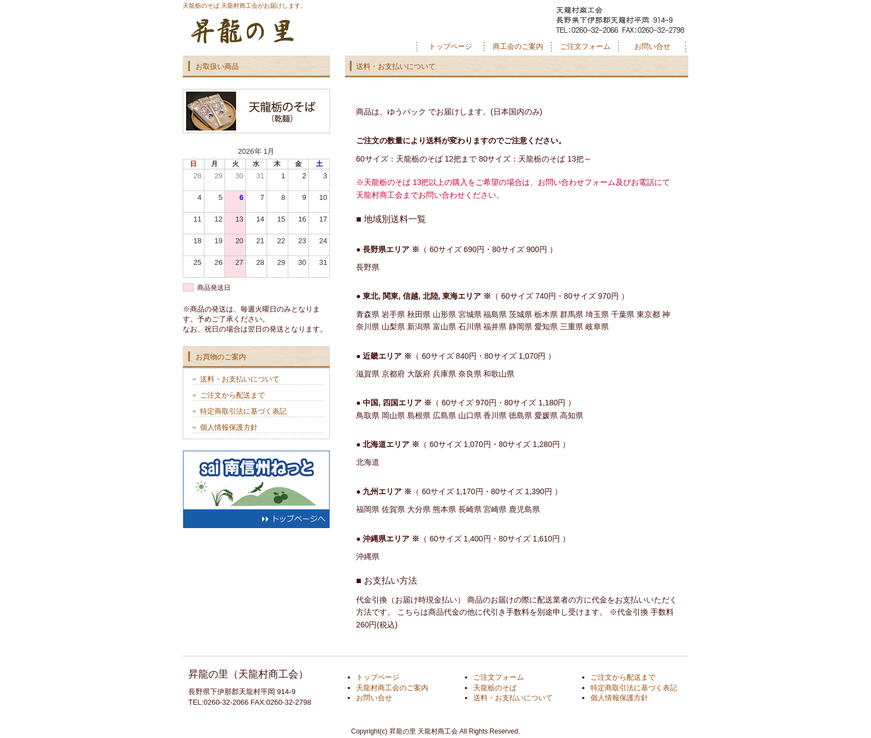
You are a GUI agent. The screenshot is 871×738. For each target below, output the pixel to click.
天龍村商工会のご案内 (392, 688)
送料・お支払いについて (239, 379)
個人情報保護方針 (229, 427)
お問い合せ (652, 46)
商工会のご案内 (518, 46)
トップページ (450, 46)
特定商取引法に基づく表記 (243, 411)
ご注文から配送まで (232, 395)
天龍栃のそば (495, 688)
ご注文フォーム (585, 46)
